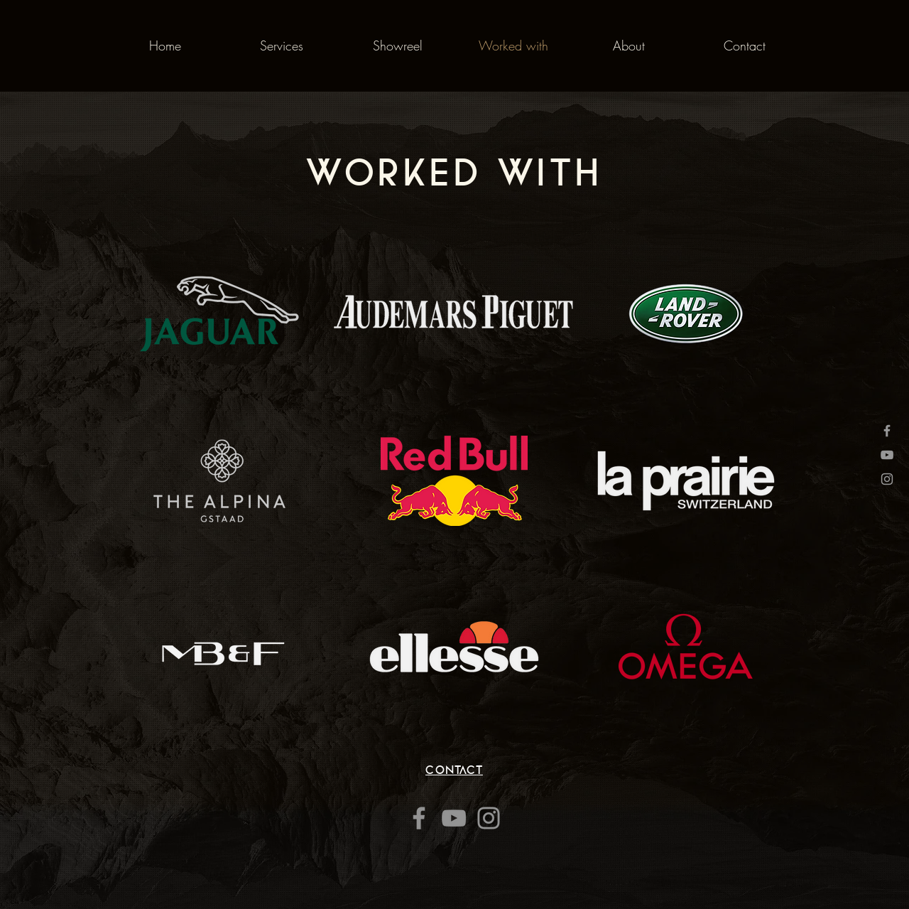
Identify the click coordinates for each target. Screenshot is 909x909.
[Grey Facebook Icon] (887, 431)
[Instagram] (489, 818)
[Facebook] (419, 818)
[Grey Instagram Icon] (887, 479)
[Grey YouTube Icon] (887, 455)
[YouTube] (454, 818)
